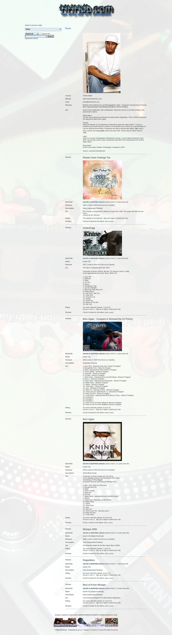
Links (105, 615)
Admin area (112, 615)
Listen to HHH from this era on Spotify (101, 205)
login (112, 218)
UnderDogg (107, 105)
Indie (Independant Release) (93, 208)
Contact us (75, 615)
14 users (119, 588)
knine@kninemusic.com (91, 102)
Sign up (106, 218)
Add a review (109, 221)
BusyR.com (79, 630)
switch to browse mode (33, 25)
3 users (118, 354)
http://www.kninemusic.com (92, 99)
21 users (119, 464)
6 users (118, 202)
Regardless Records (90, 363)
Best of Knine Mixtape (119, 107)
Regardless (107, 107)
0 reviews (91, 221)
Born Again (87, 107)
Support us (59, 615)
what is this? (110, 202)
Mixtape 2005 (97, 107)
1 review (91, 523)
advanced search (31, 38)
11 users (119, 533)
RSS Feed (98, 615)
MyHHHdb (84, 615)
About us (67, 615)
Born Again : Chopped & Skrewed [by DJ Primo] (129, 105)
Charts (91, 615)
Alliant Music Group (89, 473)
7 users (118, 258)
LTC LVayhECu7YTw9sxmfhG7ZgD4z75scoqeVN (103, 630)
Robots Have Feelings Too (92, 105)
